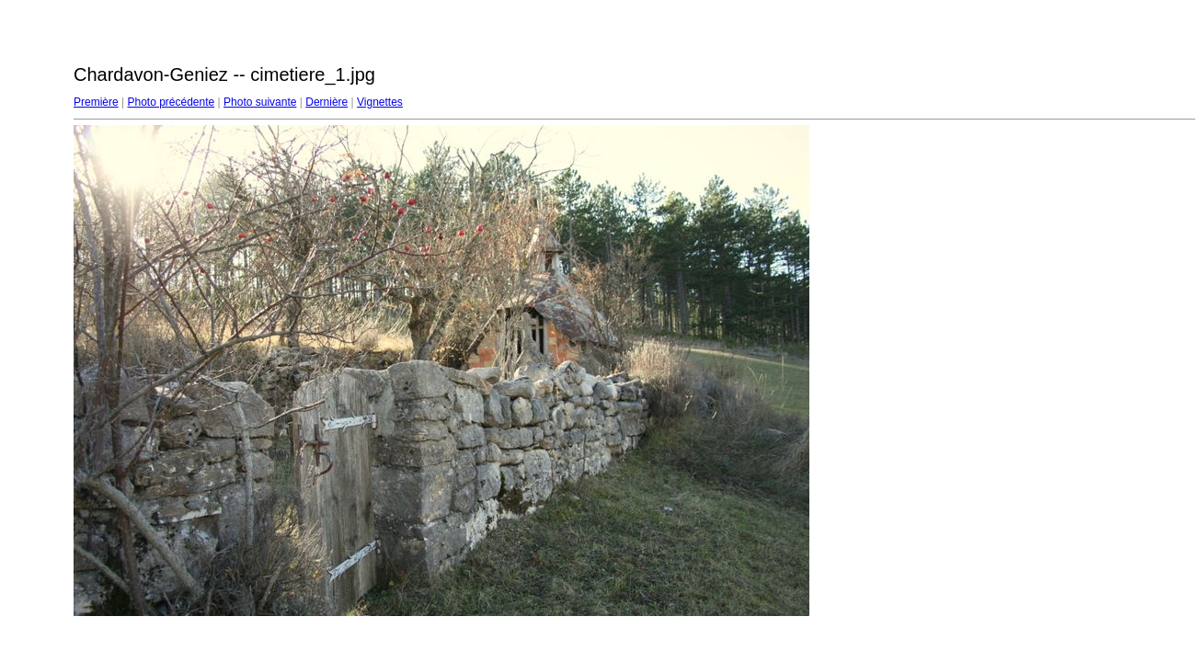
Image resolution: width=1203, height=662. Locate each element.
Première (96, 102)
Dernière (326, 102)
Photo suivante (259, 102)
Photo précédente (170, 102)
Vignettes (380, 102)
